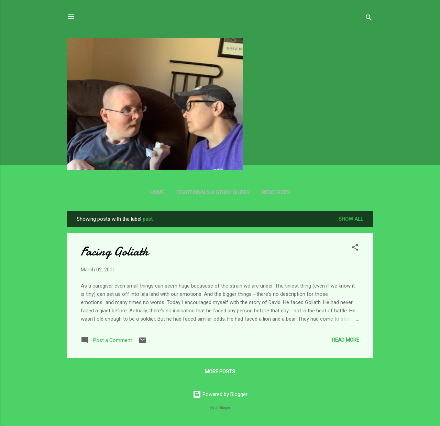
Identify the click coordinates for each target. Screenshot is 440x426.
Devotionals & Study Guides (213, 192)
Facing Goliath (114, 251)
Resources (276, 192)
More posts (220, 371)
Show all (351, 219)
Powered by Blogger (220, 394)
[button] (355, 248)
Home (157, 192)
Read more (345, 340)
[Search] (369, 18)
